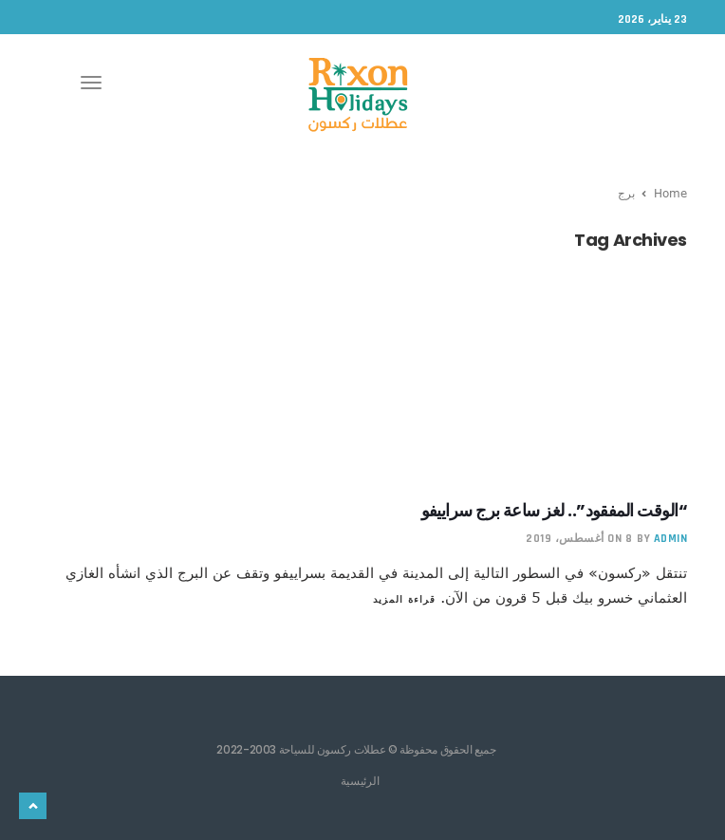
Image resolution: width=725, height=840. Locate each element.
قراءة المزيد (404, 599)
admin (671, 539)
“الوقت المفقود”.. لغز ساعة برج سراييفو (554, 510)
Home (670, 192)
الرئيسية (360, 780)
